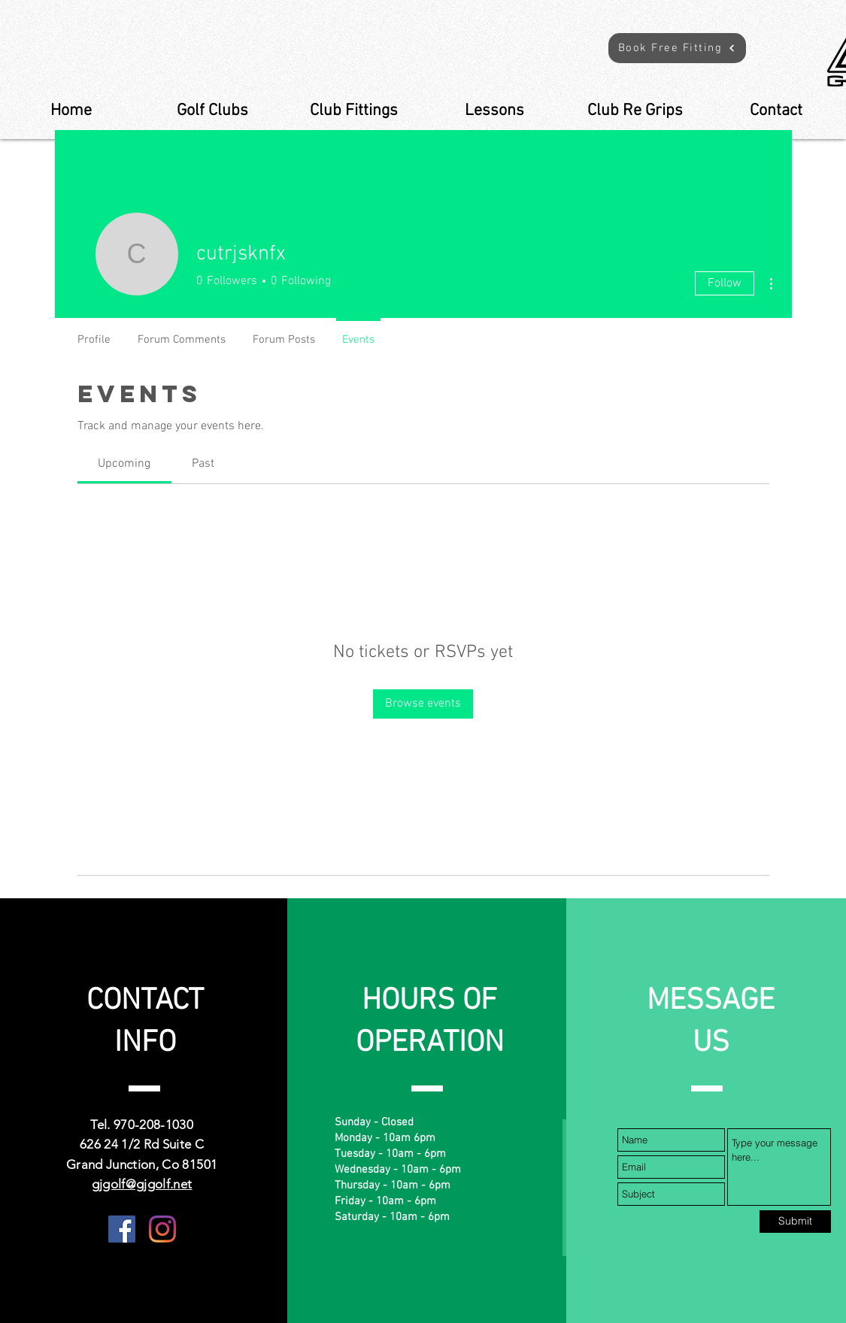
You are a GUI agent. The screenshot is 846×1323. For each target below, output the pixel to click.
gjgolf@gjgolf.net (142, 1183)
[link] (124, 463)
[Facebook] (121, 1229)
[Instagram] (162, 1229)
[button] (677, 48)
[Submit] (795, 1221)
